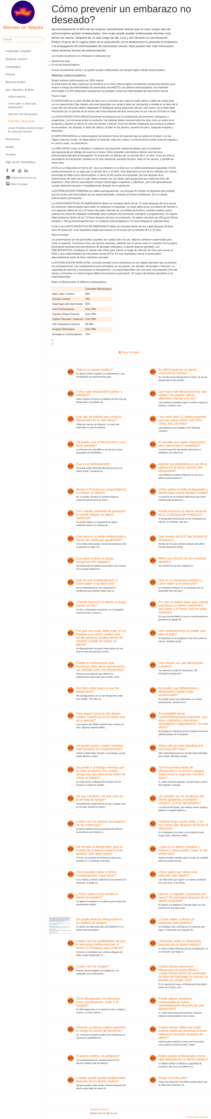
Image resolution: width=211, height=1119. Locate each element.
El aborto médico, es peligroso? (98, 1056)
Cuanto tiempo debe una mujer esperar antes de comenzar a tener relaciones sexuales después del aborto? (182, 1032)
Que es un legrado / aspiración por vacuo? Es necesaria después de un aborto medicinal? (183, 897)
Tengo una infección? (173, 1078)
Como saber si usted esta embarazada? (22, 105)
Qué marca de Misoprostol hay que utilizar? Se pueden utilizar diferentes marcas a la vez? (182, 395)
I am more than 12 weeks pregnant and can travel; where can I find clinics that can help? (182, 420)
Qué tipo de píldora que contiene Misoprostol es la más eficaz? (98, 418)
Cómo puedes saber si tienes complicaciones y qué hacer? (96, 873)
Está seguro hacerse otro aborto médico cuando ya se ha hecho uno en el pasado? (100, 717)
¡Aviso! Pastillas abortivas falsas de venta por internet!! (25, 130)
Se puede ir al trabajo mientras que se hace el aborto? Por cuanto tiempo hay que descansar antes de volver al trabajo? (100, 772)
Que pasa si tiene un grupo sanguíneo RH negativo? (94, 560)
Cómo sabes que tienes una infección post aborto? (177, 873)
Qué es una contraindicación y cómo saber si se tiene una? (97, 581)
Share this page (17, 184)
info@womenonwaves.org (21, 177)
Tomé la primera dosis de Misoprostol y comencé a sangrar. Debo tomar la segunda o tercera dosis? (181, 772)
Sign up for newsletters (20, 162)
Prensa (10, 74)
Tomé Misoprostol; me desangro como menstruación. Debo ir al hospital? (98, 1002)
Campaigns (12, 66)
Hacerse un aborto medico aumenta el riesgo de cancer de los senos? (101, 1029)
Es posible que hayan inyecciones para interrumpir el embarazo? (181, 443)
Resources (12, 139)
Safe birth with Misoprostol (22, 114)
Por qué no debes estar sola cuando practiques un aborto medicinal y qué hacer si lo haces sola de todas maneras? (183, 607)
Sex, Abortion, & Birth (19, 89)
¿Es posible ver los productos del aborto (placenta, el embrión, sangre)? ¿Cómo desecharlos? (181, 799)
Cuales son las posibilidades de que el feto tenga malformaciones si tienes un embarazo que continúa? (101, 944)
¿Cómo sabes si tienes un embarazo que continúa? (176, 921)
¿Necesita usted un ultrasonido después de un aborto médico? (179, 942)
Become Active (15, 82)
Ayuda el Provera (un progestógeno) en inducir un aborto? (101, 491)
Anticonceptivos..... (18, 96)
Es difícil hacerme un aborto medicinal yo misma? (177, 371)
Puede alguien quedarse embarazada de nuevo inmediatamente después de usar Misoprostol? (181, 1004)
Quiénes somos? (16, 59)
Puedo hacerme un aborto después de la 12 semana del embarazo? (182, 512)
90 (53, 344)
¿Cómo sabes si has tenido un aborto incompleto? (97, 895)
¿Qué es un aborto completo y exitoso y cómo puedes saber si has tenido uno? (183, 850)
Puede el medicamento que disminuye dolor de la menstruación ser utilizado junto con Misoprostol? (100, 666)
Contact (10, 154)
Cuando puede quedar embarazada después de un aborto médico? (100, 1079)
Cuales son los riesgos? (92, 966)
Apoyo (9, 146)
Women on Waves (23, 15)
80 (53, 340)
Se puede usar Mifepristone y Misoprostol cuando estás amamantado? (178, 691)
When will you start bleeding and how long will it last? (180, 747)
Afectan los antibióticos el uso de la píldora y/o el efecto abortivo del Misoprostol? (182, 467)
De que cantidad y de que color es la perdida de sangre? (99, 797)
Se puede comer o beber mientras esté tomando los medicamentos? (99, 747)
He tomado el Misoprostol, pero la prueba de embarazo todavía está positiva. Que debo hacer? (99, 850)
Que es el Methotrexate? (93, 464)
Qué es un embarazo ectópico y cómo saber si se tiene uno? (180, 581)
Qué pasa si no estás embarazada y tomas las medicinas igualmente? (101, 538)
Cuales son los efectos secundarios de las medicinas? (100, 823)
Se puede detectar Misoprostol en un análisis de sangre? (99, 921)
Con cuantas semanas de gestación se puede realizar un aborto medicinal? (101, 514)
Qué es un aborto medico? (94, 369)
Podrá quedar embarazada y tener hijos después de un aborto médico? (183, 1057)
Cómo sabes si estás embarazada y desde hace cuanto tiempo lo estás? (183, 491)
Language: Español (18, 51)
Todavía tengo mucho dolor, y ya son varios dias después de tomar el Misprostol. (183, 825)
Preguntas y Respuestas (21, 121)
